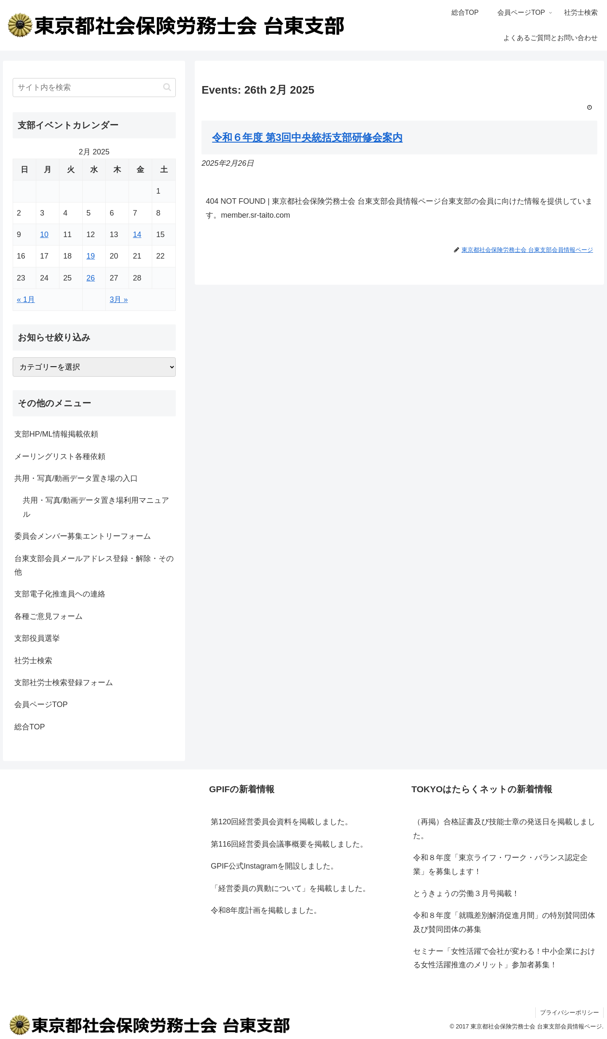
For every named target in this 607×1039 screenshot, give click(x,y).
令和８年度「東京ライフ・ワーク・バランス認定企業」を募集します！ (500, 864)
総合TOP (29, 727)
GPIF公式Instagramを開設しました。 (274, 866)
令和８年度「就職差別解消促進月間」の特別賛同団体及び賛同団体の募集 (504, 922)
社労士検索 (33, 660)
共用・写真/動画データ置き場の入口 (76, 478)
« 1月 (26, 299)
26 (90, 278)
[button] (167, 87)
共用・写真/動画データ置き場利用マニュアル (96, 507)
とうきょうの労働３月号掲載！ (466, 893)
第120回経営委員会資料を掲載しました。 (281, 822)
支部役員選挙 (37, 638)
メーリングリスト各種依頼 (59, 456)
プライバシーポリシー (569, 1012)
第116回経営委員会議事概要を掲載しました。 (289, 844)
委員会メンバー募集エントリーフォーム (82, 536)
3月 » (119, 299)
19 (90, 256)
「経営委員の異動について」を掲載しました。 (290, 888)
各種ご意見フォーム (48, 616)
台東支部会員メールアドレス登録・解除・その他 (94, 565)
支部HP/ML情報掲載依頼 (56, 434)
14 (137, 234)
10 (44, 234)
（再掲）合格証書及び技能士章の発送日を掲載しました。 (504, 828)
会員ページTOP (41, 704)
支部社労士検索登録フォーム (63, 682)
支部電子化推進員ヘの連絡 (59, 594)
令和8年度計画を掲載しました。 (266, 910)
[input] (94, 87)
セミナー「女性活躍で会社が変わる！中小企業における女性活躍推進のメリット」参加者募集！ (504, 958)
